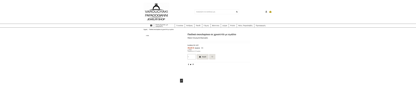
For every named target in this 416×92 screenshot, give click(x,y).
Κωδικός (190, 45)
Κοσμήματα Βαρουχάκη (200, 38)
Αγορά (202, 57)
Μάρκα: (190, 38)
